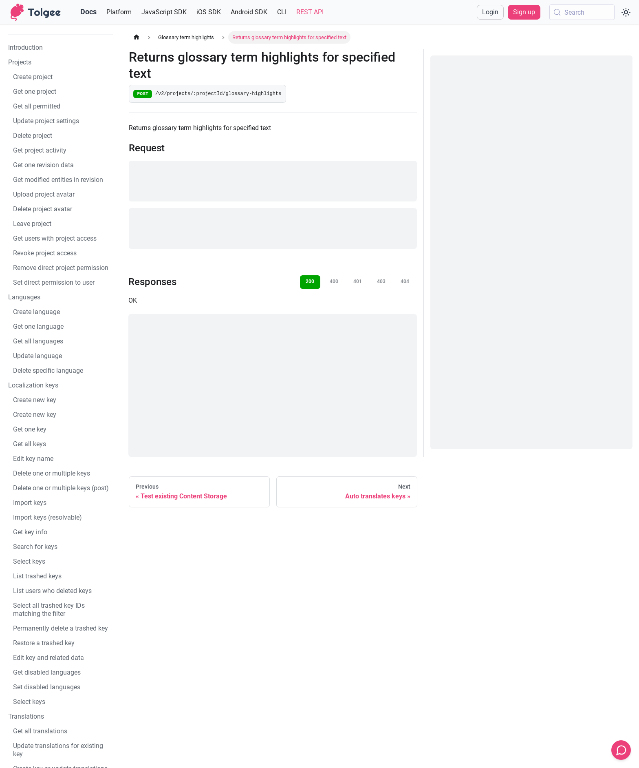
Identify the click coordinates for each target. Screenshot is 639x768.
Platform (119, 12)
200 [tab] (310, 281)
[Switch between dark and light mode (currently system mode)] (625, 12)
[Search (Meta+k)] (582, 12)
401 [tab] (357, 281)
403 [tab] (381, 281)
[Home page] (136, 37)
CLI (281, 12)
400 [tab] (334, 281)
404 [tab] (405, 281)
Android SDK (249, 12)
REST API (310, 12)
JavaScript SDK (164, 12)
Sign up (524, 12)
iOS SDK (208, 12)
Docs (88, 11)
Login (490, 12)
